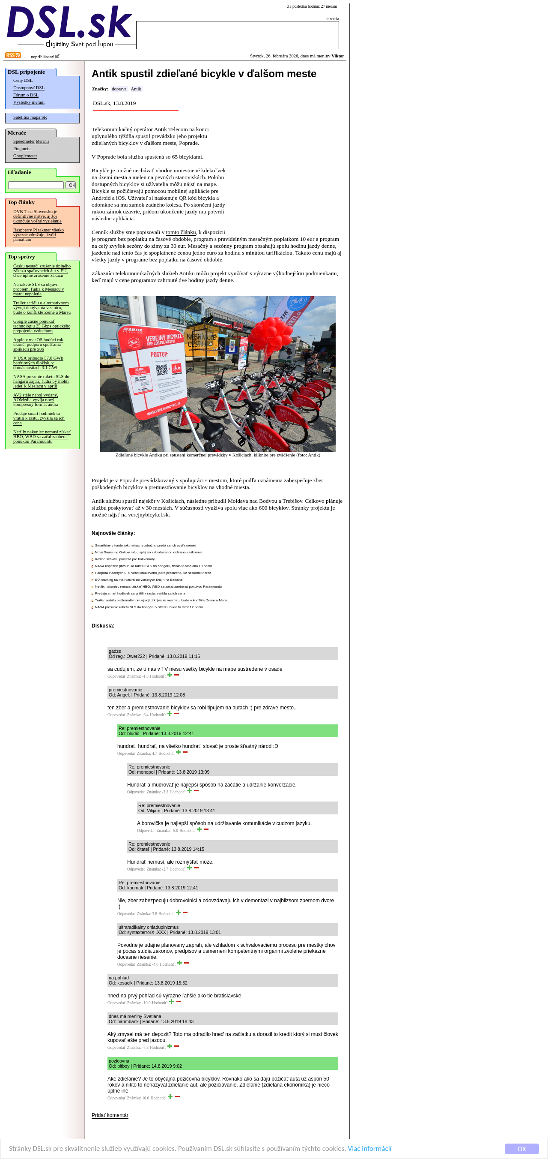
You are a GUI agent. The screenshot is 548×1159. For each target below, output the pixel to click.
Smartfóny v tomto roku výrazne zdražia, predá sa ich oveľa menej (145, 545)
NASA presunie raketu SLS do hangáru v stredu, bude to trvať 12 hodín (149, 607)
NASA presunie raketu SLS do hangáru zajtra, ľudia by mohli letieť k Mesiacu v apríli (41, 381)
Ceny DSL (23, 80)
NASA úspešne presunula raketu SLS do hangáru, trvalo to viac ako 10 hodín (153, 566)
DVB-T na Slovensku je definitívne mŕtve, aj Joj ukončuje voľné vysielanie (37, 216)
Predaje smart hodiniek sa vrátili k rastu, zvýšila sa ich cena (39, 418)
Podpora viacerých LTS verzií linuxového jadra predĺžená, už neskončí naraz (153, 573)
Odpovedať (116, 676)
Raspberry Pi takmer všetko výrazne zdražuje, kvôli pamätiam (38, 235)
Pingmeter (22, 148)
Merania (42, 141)
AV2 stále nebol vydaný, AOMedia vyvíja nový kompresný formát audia (35, 400)
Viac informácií (370, 1149)
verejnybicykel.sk (148, 514)
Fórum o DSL (26, 95)
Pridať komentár (110, 1115)
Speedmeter (24, 141)
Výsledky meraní (29, 102)
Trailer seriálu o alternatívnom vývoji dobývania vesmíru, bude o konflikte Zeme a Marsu (42, 307)
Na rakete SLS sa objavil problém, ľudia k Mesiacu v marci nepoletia (38, 289)
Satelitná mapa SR (30, 117)
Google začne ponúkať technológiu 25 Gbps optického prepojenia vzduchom (41, 326)
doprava (119, 89)
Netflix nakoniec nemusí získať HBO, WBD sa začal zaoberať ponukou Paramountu (42, 436)
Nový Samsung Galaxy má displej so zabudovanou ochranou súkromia (149, 552)
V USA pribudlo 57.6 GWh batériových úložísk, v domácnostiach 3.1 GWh (38, 363)
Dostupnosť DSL (29, 87)
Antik (136, 89)
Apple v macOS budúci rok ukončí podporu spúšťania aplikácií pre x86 (38, 344)
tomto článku (181, 232)
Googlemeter (25, 155)
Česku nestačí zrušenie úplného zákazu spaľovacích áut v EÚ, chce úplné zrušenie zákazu (42, 271)
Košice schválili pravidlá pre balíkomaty (125, 559)
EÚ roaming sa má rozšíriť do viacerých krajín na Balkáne (138, 580)
